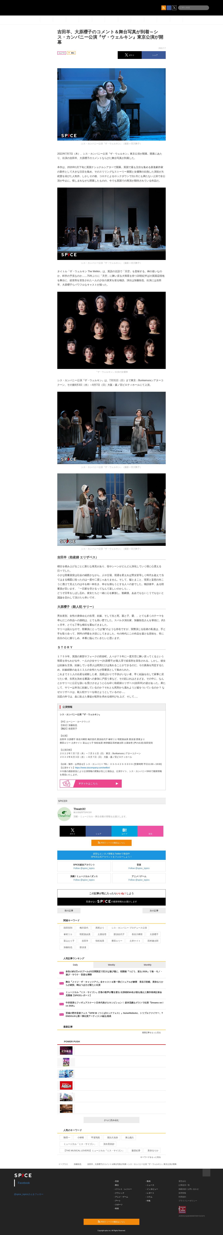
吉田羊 (83, 941)
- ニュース (150, 1185)
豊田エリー (115, 941)
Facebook (24, 1182)
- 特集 (148, 1201)
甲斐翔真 (94, 1137)
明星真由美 (83, 934)
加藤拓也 (66, 947)
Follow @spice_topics (84, 868)
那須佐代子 (118, 934)
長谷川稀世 (136, 934)
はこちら (98, 783)
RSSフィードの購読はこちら (113, 842)
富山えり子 (67, 941)
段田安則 (66, 928)
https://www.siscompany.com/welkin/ (92, 767)
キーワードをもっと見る (151, 1157)
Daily (75, 965)
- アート (117, 1201)
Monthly (147, 965)
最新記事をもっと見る (152, 1032)
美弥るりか (151, 1150)
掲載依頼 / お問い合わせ (189, 1189)
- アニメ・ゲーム (121, 1197)
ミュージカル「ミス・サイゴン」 (78, 1144)
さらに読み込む (120, 1120)
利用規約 (182, 1197)
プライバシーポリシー (188, 1201)
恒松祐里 (98, 941)
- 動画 (148, 1181)
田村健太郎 (151, 941)
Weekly (111, 965)
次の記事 (157, 910)
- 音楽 (116, 1181)
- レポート (150, 1193)
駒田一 (65, 1137)
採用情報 (182, 1193)
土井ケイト (133, 941)
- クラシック (119, 1193)
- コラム (149, 1197)
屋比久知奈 (111, 1137)
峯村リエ (66, 934)
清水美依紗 (107, 1144)
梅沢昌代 (82, 928)
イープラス (63, 1164)
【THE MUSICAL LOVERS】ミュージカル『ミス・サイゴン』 (92, 1150)
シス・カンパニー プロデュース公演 (128, 928)
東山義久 (128, 1137)
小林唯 (79, 1137)
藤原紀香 (134, 1150)
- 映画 (116, 1208)
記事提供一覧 (184, 1185)
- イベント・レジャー (123, 1189)
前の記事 (66, 910)
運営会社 (182, 1181)
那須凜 (81, 947)
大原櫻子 (152, 934)
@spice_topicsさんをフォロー (28, 1194)
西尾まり (98, 928)
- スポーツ (118, 1205)
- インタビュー (152, 1189)
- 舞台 (116, 1185)
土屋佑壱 (100, 934)
